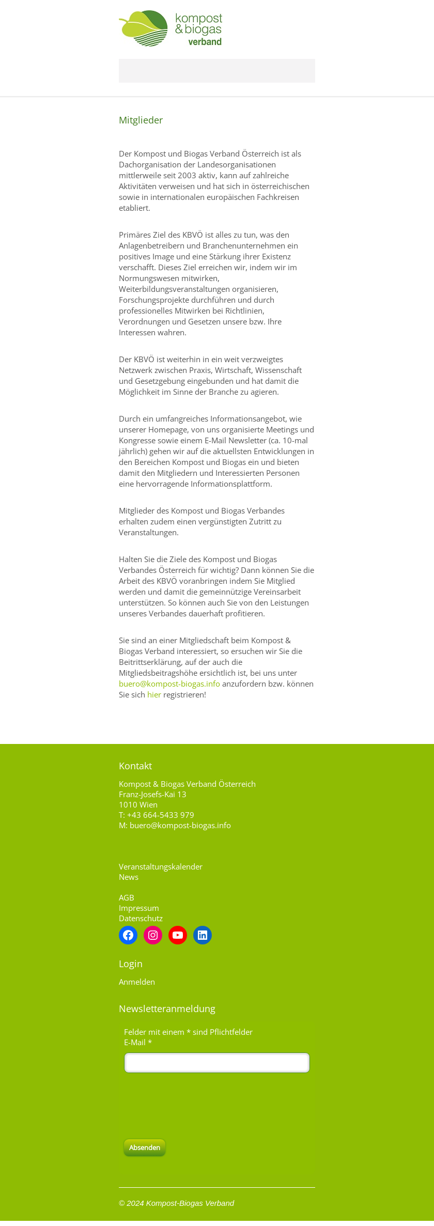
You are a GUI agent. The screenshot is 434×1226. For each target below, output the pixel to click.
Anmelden (137, 981)
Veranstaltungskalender (161, 866)
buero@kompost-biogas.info (169, 683)
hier (154, 694)
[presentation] (202, 1106)
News (128, 877)
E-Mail (138, 1042)
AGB (126, 897)
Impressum (139, 908)
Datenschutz (141, 918)
